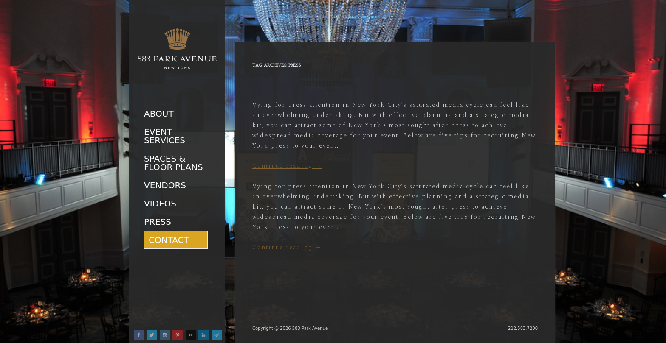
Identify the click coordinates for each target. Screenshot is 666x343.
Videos (160, 203)
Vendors (165, 185)
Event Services (164, 136)
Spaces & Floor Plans (173, 162)
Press (157, 222)
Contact (169, 240)
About (159, 113)
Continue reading (287, 166)
